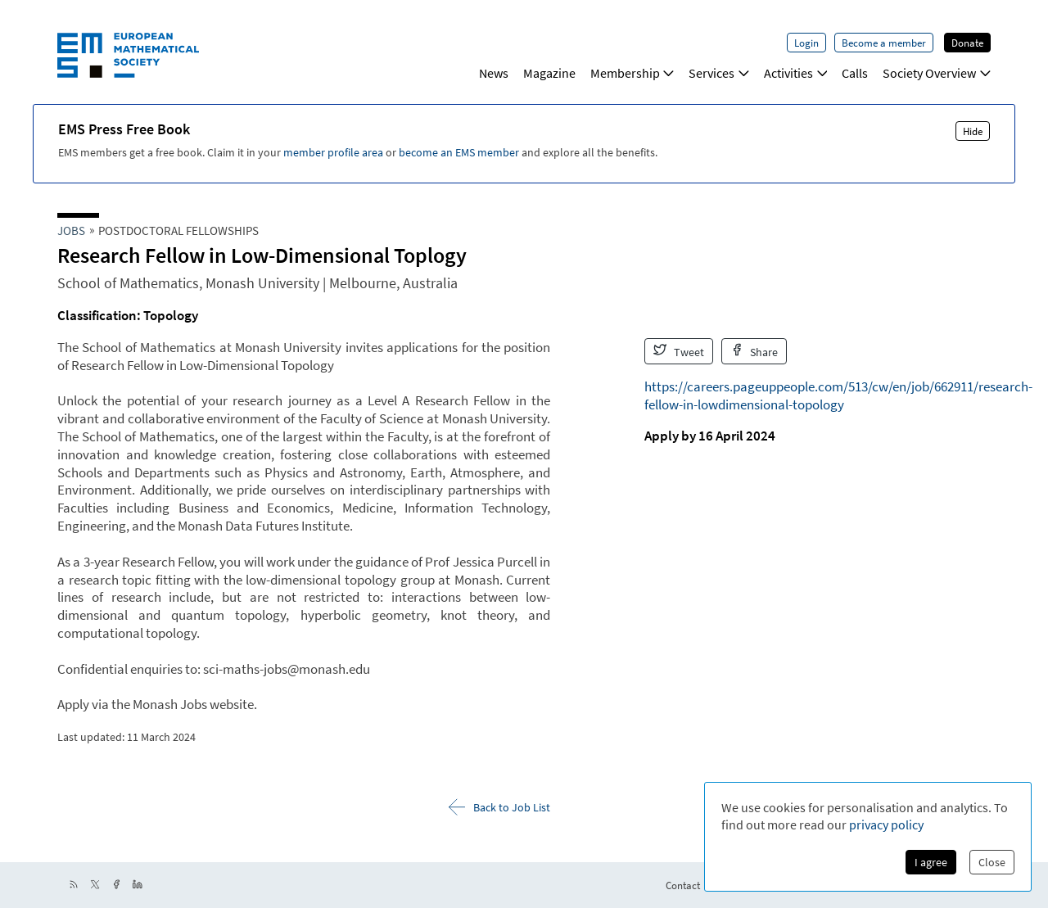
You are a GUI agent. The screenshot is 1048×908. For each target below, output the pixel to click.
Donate (967, 42)
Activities (796, 73)
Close (991, 862)
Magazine (549, 73)
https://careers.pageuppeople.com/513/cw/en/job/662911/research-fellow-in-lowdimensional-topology (838, 395)
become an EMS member (459, 152)
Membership (632, 73)
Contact (683, 885)
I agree (931, 862)
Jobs (71, 230)
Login (806, 42)
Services (719, 73)
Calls (855, 73)
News (493, 73)
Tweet (678, 351)
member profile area (333, 152)
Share (754, 351)
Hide (972, 131)
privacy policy (886, 824)
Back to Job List (499, 807)
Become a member (884, 42)
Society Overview (937, 73)
